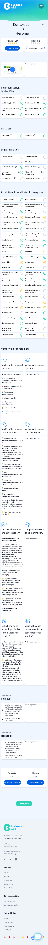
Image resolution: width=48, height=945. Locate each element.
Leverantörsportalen (11, 905)
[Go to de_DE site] (23, 938)
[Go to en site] (33, 938)
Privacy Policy (9, 880)
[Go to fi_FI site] (18, 938)
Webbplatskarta (9, 930)
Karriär (6, 876)
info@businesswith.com (12, 838)
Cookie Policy (8, 888)
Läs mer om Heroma (35, 48)
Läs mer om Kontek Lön (12, 782)
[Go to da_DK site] (9, 938)
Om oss (6, 873)
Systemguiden (9, 922)
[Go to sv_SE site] (5, 938)
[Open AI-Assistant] (38, 936)
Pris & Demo (12, 48)
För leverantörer (10, 901)
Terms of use (8, 884)
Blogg (6, 918)
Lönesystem (24, 803)
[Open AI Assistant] (16, 859)
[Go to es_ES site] (43, 938)
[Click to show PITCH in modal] (12, 69)
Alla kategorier (9, 926)
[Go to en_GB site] (27, 938)
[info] (43, 24)
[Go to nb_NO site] (14, 938)
